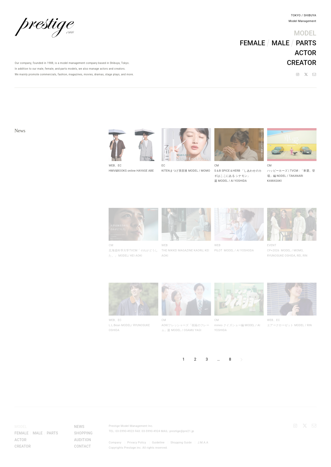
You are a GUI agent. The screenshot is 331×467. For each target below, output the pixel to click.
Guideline (158, 442)
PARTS (306, 43)
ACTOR (305, 53)
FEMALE (252, 43)
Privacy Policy (136, 442)
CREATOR (301, 63)
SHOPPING (83, 433)
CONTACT (82, 446)
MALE (280, 43)
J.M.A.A (203, 442)
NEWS (79, 427)
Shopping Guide (181, 442)
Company (115, 442)
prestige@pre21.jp (182, 431)
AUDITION (82, 440)
